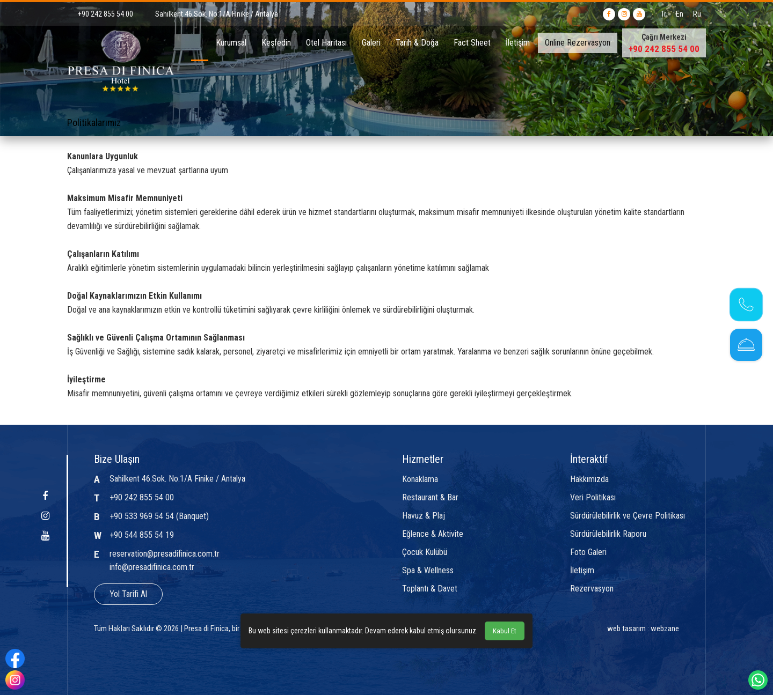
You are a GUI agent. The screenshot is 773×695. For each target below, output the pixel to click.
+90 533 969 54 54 (142, 516)
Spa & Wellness (428, 570)
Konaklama (420, 479)
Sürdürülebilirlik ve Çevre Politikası (627, 516)
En (679, 14)
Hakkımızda (589, 479)
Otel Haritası (326, 43)
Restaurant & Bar (430, 497)
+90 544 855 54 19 (142, 535)
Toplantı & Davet (429, 589)
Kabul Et (504, 631)
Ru (697, 14)
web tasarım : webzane (643, 628)
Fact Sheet (472, 43)
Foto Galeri (588, 552)
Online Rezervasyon (577, 43)
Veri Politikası (593, 497)
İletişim (518, 43)
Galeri (371, 43)
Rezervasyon (592, 589)
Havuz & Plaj (423, 516)
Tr (663, 14)
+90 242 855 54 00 (664, 49)
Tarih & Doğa (417, 43)
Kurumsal (231, 43)
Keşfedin (276, 43)
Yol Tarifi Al (128, 594)
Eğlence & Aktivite (432, 534)
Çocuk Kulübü (424, 552)
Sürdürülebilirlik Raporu (608, 534)
